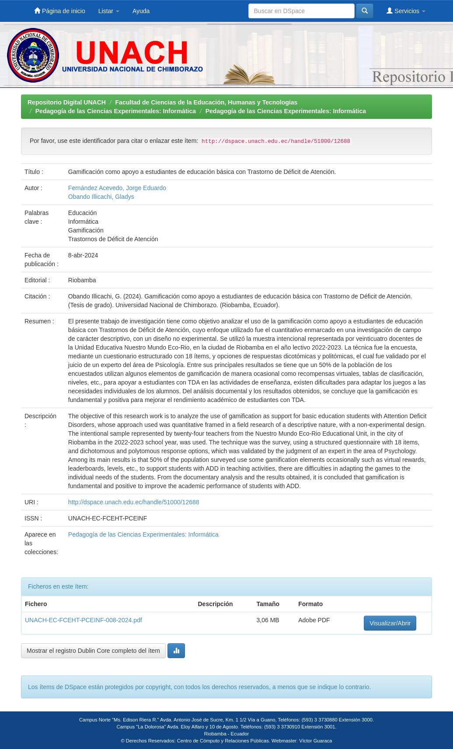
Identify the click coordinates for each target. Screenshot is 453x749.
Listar (108, 10)
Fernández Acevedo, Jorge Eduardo (117, 187)
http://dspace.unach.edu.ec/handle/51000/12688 (133, 502)
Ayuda (141, 10)
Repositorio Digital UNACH (67, 102)
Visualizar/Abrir (390, 623)
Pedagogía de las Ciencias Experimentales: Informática (115, 110)
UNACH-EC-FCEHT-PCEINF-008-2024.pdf (83, 620)
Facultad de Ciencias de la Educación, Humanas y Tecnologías (206, 102)
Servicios (406, 10)
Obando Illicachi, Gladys (101, 196)
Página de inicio (59, 10)
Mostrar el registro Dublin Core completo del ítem (93, 650)
